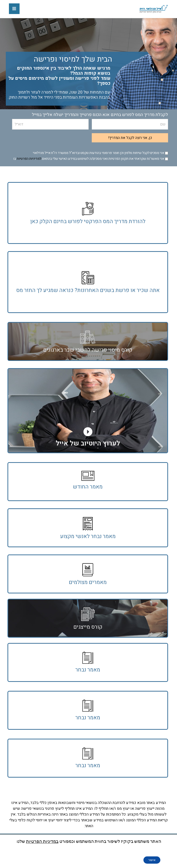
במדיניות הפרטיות (42, 841)
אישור (152, 860)
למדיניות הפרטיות (29, 158)
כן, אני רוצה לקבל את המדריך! (130, 137)
